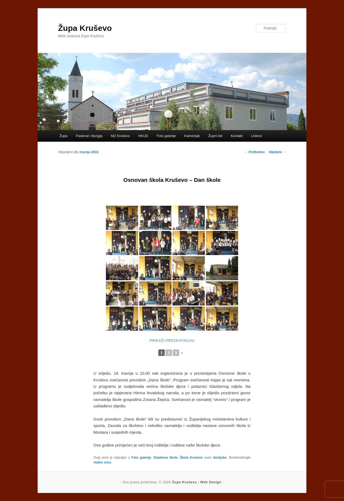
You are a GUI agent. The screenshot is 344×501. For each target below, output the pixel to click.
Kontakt (237, 136)
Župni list (215, 136)
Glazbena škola (165, 457)
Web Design (210, 482)
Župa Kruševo (85, 28)
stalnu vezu (102, 462)
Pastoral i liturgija (89, 136)
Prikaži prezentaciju (172, 340)
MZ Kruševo (120, 136)
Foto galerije (166, 136)
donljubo (220, 457)
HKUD (143, 136)
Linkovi (256, 136)
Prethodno (255, 152)
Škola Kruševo (191, 457)
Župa (63, 136)
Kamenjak (192, 136)
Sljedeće (277, 152)
